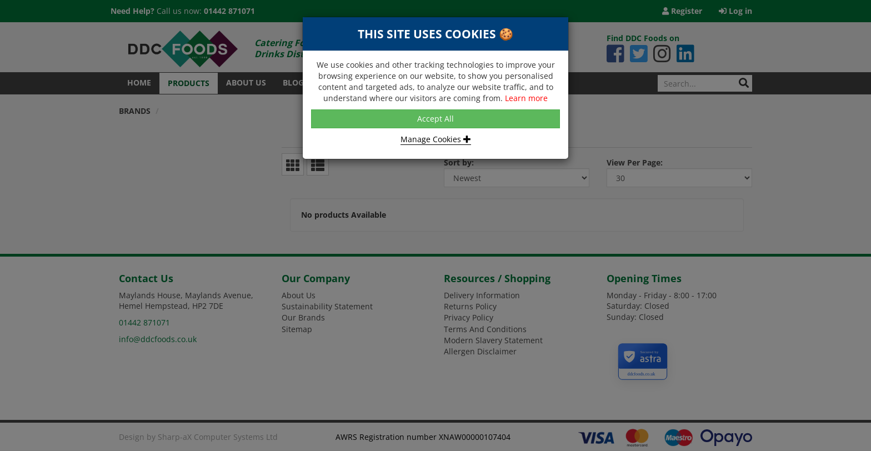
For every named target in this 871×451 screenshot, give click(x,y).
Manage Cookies (436, 139)
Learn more (526, 98)
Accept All (435, 118)
